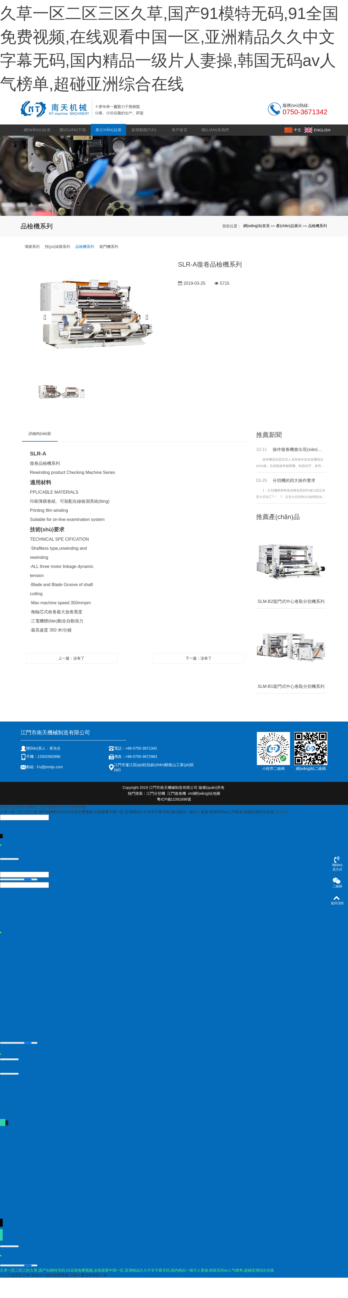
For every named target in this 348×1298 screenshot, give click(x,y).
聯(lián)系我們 (215, 150)
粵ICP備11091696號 (174, 819)
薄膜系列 (32, 267)
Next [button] (147, 338)
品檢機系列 (317, 246)
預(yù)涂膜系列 (57, 267)
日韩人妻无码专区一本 (88, 1295)
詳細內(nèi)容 (40, 454)
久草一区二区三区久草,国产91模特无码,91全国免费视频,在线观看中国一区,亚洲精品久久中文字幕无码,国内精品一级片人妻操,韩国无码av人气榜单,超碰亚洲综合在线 (137, 832)
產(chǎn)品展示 (109, 152)
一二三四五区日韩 (15, 1295)
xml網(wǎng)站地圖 (204, 814)
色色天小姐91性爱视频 (50, 1295)
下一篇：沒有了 (198, 678)
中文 (294, 150)
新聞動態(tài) (144, 150)
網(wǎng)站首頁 (38, 152)
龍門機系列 (108, 267)
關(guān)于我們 (74, 152)
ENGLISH (318, 150)
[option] (96, 338)
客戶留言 (180, 150)
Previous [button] (45, 338)
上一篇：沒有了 (71, 678)
